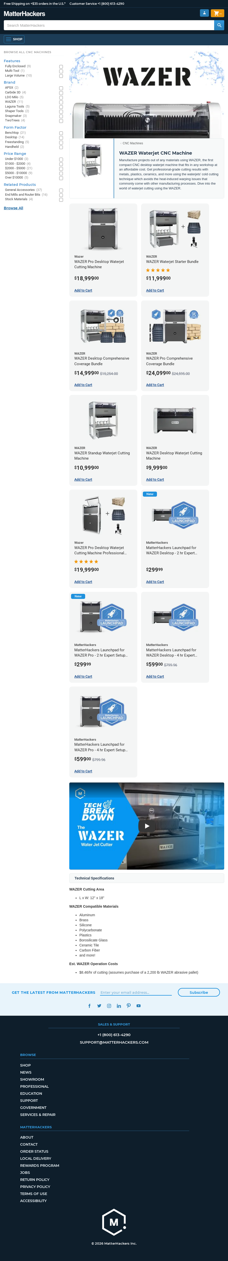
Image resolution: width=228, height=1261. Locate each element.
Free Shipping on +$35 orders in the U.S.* (35, 4)
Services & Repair (37, 1114)
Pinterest (128, 1005)
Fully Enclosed (18, 66)
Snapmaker (16, 116)
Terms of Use (33, 1193)
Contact (29, 1144)
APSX (12, 87)
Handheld (14, 147)
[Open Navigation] (14, 39)
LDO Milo (14, 97)
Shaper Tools (17, 111)
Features (12, 61)
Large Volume (18, 75)
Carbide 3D (15, 92)
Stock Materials (19, 199)
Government (33, 1107)
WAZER (14, 101)
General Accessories (23, 190)
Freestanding (17, 142)
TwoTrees (15, 120)
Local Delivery (35, 1158)
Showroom (32, 1079)
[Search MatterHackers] (219, 25)
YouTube (138, 1005)
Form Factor (15, 127)
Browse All (13, 208)
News (25, 1072)
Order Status (34, 1151)
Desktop (14, 137)
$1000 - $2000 (18, 163)
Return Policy (34, 1179)
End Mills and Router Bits (26, 194)
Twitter (99, 1005)
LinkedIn (119, 1005)
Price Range (15, 153)
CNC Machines (133, 143)
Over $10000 (16, 177)
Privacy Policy (35, 1186)
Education (31, 1093)
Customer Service (83, 4)
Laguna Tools (17, 106)
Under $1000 (16, 159)
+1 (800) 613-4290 (110, 4)
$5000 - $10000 (18, 173)
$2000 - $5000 (18, 168)
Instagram (109, 1005)
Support (29, 1100)
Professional (34, 1086)
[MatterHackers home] (114, 1222)
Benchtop (15, 132)
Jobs (25, 1172)
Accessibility (33, 1201)
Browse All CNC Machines (27, 52)
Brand (9, 82)
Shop (25, 1065)
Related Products (20, 184)
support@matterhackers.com (114, 1042)
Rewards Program (39, 1165)
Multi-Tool (15, 71)
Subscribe (199, 992)
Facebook (89, 1005)
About (26, 1137)
